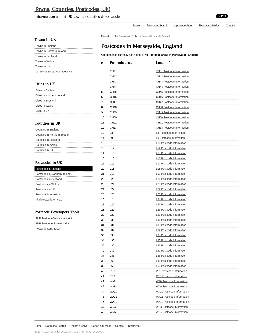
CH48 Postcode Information (172, 107)
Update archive (183, 25)
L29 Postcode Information (171, 214)
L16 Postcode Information (171, 158)
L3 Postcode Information (170, 132)
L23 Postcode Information (171, 194)
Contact (230, 25)
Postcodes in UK (45, 189)
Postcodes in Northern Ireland (53, 173)
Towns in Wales (44, 61)
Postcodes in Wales (47, 184)
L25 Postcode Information (171, 204)
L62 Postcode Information (171, 260)
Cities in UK (42, 110)
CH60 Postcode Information (172, 117)
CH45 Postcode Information (172, 91)
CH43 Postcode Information (172, 81)
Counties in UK (44, 150)
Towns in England (45, 45)
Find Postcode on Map (48, 199)
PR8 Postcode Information (171, 271)
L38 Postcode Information (171, 255)
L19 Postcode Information (171, 173)
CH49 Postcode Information (172, 112)
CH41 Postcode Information (172, 71)
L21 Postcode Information (171, 184)
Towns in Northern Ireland (50, 51)
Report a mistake (209, 25)
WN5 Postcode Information (172, 312)
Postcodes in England (48, 168)
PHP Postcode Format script (52, 223)
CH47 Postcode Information (172, 102)
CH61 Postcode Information (172, 122)
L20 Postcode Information (171, 178)
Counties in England (47, 129)
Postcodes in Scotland (48, 179)
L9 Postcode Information (170, 137)
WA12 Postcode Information (172, 301)
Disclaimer (134, 325)
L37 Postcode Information (171, 250)
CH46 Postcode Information (172, 96)
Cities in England (45, 90)
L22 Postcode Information (171, 189)
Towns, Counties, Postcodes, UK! (72, 9)
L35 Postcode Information (171, 240)
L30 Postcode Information (171, 219)
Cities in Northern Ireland (50, 95)
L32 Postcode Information (171, 230)
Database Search (157, 25)
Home (136, 25)
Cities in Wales (44, 105)
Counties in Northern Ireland (52, 134)
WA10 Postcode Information (172, 291)
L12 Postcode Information (171, 148)
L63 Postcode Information (171, 265)
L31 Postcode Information (171, 224)
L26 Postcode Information (171, 209)
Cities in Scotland (45, 100)
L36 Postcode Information (171, 245)
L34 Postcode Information (171, 235)
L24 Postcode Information (171, 199)
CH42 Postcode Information (172, 76)
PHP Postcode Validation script (53, 218)
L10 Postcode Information (171, 143)
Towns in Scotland (46, 56)
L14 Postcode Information (171, 153)
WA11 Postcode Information (172, 296)
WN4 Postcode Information (172, 306)
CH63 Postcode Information (172, 127)
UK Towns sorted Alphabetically (53, 71)
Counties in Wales (46, 144)
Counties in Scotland (47, 139)
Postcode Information (47, 194)
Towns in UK (42, 66)
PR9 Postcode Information (171, 276)
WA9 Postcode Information (171, 286)
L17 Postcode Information (171, 163)
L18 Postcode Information (171, 168)
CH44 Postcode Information (172, 86)
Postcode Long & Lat (47, 228)
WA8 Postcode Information (171, 281)
